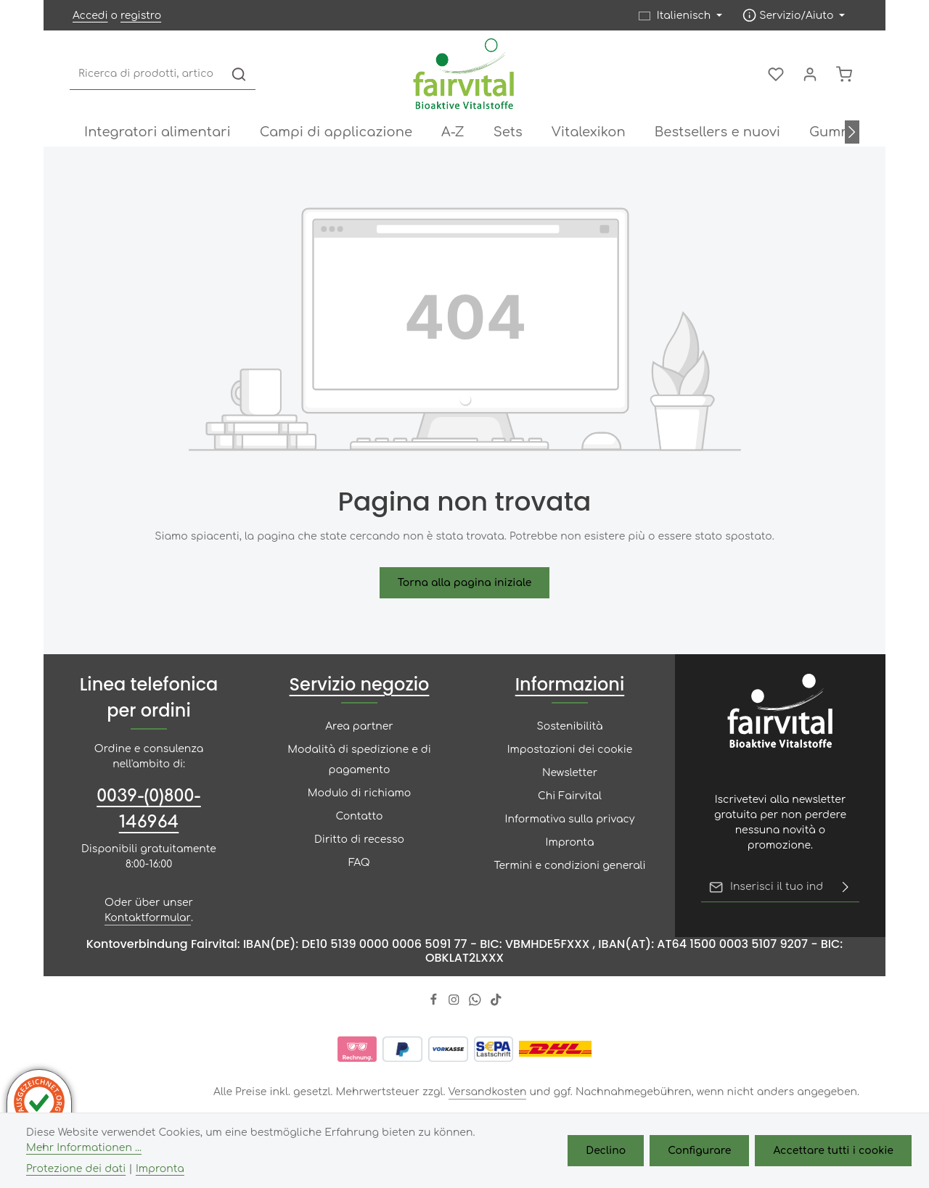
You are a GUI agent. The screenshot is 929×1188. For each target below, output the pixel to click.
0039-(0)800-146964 (149, 809)
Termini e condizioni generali (569, 865)
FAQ (359, 862)
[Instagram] (455, 1002)
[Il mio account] (809, 74)
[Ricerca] (238, 74)
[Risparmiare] (845, 887)
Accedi (90, 15)
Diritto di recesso (359, 839)
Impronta (570, 842)
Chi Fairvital (570, 796)
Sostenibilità (569, 726)
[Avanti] (852, 132)
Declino (606, 1150)
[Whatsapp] (476, 1002)
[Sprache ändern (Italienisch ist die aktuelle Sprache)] (680, 15)
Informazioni (569, 684)
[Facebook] (435, 1002)
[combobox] (146, 74)
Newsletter (569, 772)
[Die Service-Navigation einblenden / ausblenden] (794, 15)
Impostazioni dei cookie (570, 749)
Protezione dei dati (76, 1168)
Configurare (699, 1150)
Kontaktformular (148, 917)
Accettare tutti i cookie (833, 1150)
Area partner (359, 726)
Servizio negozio (360, 684)
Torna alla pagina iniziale (465, 582)
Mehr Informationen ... (84, 1147)
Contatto (359, 816)
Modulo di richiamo (359, 793)
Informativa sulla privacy (570, 819)
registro (140, 15)
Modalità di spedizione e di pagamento (359, 759)
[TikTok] (496, 1002)
